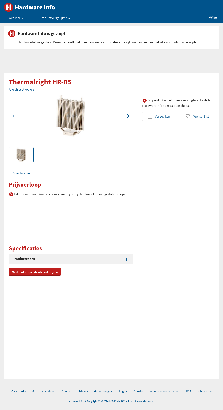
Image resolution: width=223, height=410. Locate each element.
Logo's (123, 391)
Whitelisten (205, 391)
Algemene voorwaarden (164, 391)
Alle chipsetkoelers (21, 89)
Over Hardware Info (23, 391)
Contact (67, 391)
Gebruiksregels (103, 391)
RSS (188, 391)
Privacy (83, 391)
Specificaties (21, 173)
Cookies (139, 391)
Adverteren (48, 391)
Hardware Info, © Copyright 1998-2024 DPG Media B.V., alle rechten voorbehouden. (112, 401)
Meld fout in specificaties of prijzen (35, 272)
